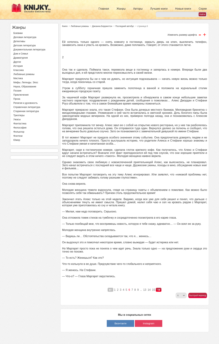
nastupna (158, 290)
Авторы (138, 8)
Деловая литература (24, 37)
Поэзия (17, 90)
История (18, 66)
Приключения (21, 94)
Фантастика (19, 123)
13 (144, 289)
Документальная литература (29, 49)
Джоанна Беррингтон (102, 26)
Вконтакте (120, 323)
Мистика (18, 78)
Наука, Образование (24, 86)
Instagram (148, 323)
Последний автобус (124, 26)
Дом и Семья (20, 53)
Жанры (121, 8)
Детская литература (24, 45)
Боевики (18, 33)
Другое (17, 61)
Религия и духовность (25, 103)
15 (153, 289)
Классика (18, 70)
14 (149, 289)
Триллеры (19, 115)
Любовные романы (23, 74)
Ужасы (17, 119)
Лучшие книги (159, 8)
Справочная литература (26, 107)
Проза (16, 98)
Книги (65, 26)
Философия (19, 127)
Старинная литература (26, 111)
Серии (203, 8)
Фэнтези (18, 135)
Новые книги (183, 8)
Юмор (16, 140)
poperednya (110, 290)
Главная (104, 8)
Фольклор (18, 131)
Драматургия (20, 57)
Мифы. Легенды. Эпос (25, 82)
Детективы (19, 41)
